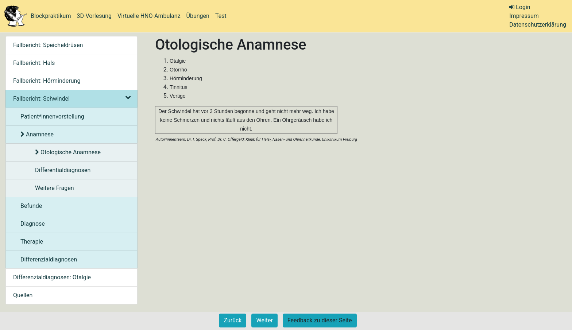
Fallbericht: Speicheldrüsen (48, 45)
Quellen (22, 295)
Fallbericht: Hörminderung (46, 80)
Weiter (264, 320)
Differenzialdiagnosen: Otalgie (52, 277)
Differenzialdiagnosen (48, 259)
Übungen (197, 15)
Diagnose (32, 223)
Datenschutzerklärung (537, 24)
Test (221, 15)
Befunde (31, 205)
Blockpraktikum (51, 15)
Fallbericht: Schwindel (71, 98)
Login (519, 7)
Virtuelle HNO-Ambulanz (149, 15)
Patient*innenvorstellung (52, 116)
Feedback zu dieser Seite (319, 320)
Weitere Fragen (54, 188)
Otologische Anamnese (68, 152)
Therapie (31, 241)
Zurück (232, 320)
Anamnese (37, 134)
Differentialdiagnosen (62, 170)
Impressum (524, 15)
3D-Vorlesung (94, 15)
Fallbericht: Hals (34, 62)
